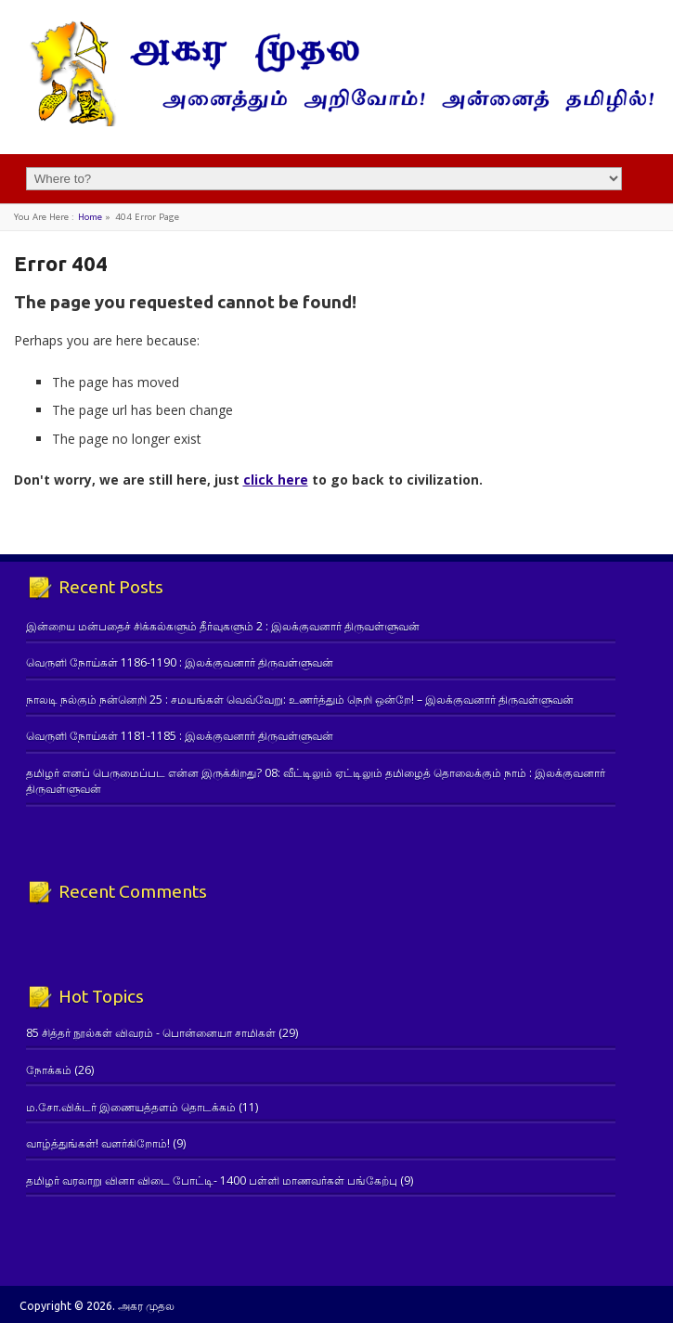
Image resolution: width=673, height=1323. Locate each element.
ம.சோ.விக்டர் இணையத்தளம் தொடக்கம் (131, 1107)
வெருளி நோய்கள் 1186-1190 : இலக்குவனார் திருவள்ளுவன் (179, 662)
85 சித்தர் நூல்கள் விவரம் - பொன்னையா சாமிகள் (151, 1033)
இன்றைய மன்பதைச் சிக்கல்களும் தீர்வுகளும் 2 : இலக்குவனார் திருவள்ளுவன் (223, 626)
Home (90, 217)
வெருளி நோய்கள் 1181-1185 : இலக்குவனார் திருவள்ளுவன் (179, 736)
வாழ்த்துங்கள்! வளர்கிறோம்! (98, 1143)
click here (275, 479)
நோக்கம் (48, 1070)
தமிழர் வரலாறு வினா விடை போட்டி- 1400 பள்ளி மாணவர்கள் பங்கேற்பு (211, 1180)
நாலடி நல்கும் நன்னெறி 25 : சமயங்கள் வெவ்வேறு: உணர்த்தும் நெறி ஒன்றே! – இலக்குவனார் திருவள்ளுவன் (300, 699)
